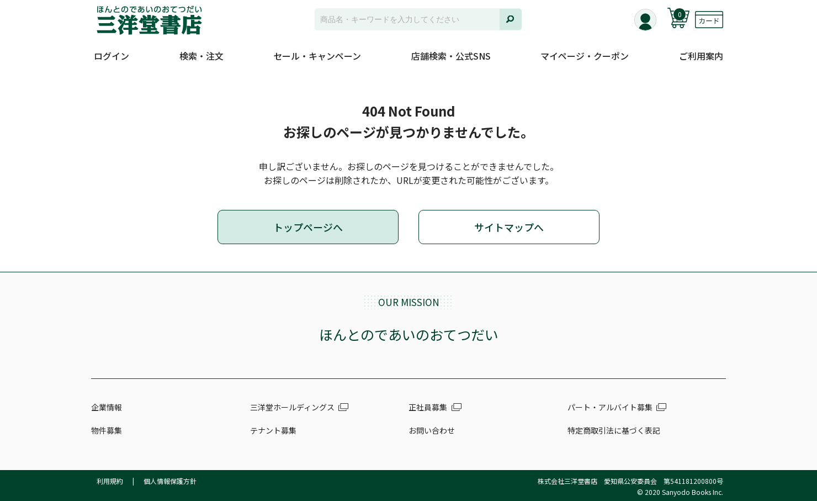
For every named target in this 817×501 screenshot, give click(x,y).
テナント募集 (273, 430)
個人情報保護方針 (170, 481)
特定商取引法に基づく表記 (613, 430)
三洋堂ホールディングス (292, 407)
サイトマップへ (509, 227)
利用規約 (110, 481)
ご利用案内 (701, 55)
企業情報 (106, 407)
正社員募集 (427, 407)
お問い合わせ (431, 430)
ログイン (111, 55)
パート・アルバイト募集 (609, 407)
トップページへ (308, 227)
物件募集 (106, 430)
